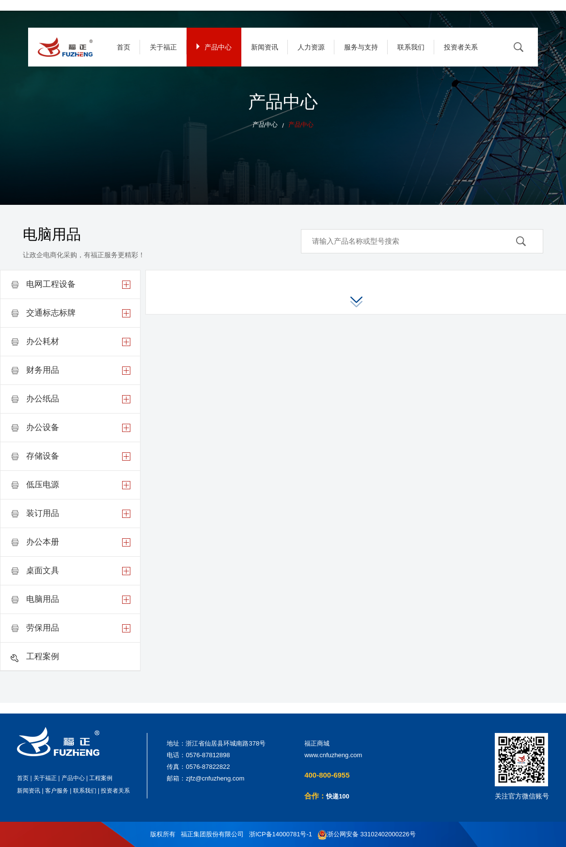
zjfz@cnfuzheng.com (215, 778)
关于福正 (163, 47)
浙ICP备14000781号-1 (280, 834)
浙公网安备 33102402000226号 (366, 834)
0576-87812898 (208, 755)
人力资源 (311, 47)
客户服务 (56, 790)
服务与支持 (361, 47)
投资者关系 (461, 47)
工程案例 (100, 778)
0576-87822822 (208, 766)
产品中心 (214, 47)
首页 (123, 47)
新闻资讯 (264, 47)
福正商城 (317, 743)
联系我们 (410, 47)
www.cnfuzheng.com (333, 755)
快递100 (337, 796)
